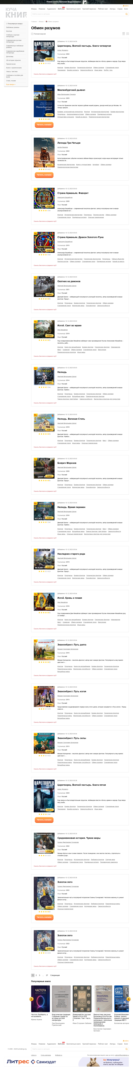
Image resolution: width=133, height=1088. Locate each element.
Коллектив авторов (121, 1023)
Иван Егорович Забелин (82, 1023)
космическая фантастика (66, 164)
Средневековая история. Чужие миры (78, 838)
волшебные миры (78, 396)
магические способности (81, 669)
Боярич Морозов (66, 463)
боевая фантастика (117, 112)
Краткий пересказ (89, 9)
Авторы (112, 9)
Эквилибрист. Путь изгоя (71, 691)
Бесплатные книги (74, 9)
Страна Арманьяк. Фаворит (73, 193)
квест (59, 350)
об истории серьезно (13, 60)
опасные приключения (96, 217)
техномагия (61, 70)
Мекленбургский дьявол (71, 90)
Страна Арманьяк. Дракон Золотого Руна (80, 237)
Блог (126, 9)
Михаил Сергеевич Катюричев (67, 649)
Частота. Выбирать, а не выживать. (39, 1015)
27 (47, 975)
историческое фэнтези (81, 859)
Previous (31, 999)
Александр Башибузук (64, 197)
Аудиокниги (51, 9)
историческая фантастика (100, 112)
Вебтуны (61, 9)
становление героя (112, 67)
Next (128, 999)
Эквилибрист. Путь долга (71, 644)
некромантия (115, 347)
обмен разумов (98, 67)
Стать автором (46, 1055)
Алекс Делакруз (62, 50)
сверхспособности (86, 70)
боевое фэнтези (70, 67)
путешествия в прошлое (65, 117)
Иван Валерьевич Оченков (66, 94)
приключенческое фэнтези (66, 352)
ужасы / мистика (11, 71)
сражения (66, 350)
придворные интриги (104, 114)
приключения (11, 64)
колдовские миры (90, 906)
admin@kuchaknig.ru (122, 1055)
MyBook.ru (58, 1055)
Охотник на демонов (68, 281)
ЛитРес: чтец (108, 70)
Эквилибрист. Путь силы (71, 738)
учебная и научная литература (12, 35)
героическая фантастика (92, 259)
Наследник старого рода (71, 554)
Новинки (42, 9)
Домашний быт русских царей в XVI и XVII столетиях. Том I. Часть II (82, 1017)
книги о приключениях (14, 68)
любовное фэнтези (97, 859)
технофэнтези (91, 305)
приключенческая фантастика (99, 117)
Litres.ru (33, 1055)
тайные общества (118, 259)
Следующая (55, 975)
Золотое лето (64, 882)
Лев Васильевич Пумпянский (58, 1024)
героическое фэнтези (84, 67)
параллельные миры (64, 669)
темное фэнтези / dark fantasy (67, 399)
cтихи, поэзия (11, 81)
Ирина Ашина (36, 1019)
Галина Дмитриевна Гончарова (68, 842)
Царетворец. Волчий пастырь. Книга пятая (81, 785)
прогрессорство (98, 215)
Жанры (34, 9)
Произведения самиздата (109, 862)
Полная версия (40, 34)
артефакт (96, 164)
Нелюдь (62, 372)
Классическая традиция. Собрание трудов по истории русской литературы (61, 1017)
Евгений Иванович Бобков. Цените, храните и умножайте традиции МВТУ (122, 1017)
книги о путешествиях (83, 164)
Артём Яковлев (62, 147)
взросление (102, 350)
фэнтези (9, 31)
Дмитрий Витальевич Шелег (66, 286)
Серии (120, 9)
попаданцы (61, 114)
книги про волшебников (73, 347)
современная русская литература (13, 41)
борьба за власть (73, 70)
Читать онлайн (44, 125)
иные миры (98, 70)
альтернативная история (75, 114)
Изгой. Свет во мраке (69, 325)
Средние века (110, 859)
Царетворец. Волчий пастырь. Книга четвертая (84, 46)
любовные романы (12, 27)
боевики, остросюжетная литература (70, 112)
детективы (9, 56)
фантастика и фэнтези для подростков (107, 399)
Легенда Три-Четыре (68, 143)
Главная (34, 21)
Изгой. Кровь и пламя (69, 598)
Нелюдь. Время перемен (71, 507)
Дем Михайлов (62, 330)
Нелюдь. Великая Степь (71, 419)
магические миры (78, 305)
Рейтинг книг (103, 9)
